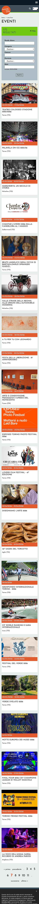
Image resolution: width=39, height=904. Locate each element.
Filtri (34, 31)
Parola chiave (9, 40)
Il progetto (8, 891)
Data (6, 64)
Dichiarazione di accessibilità (23, 891)
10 (23, 875)
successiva (15, 881)
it (33, 8)
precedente (16, 869)
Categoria (8, 46)
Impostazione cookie (24, 893)
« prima (7, 869)
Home (3, 17)
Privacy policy (11, 893)
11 (28, 875)
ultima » (24, 881)
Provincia (8, 58)
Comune (8, 52)
